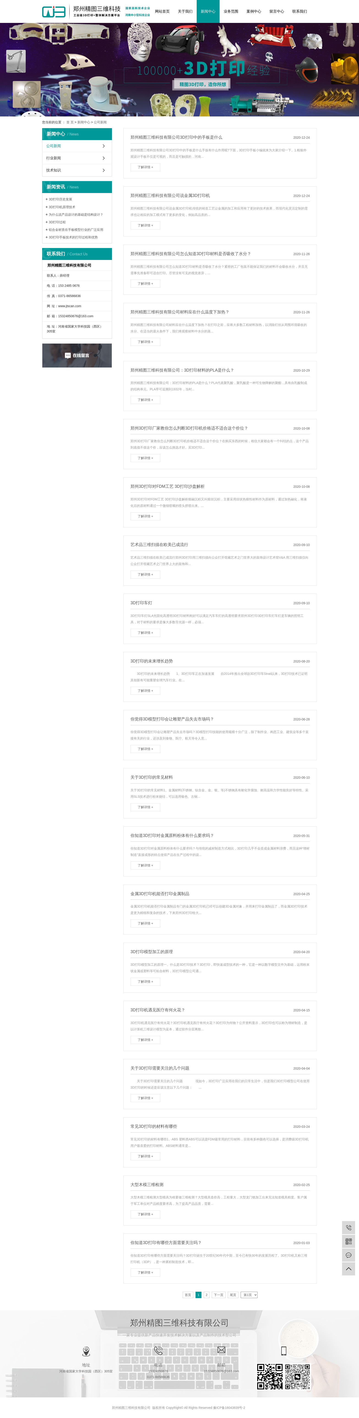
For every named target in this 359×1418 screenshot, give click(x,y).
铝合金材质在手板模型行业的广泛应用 (76, 230)
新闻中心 (208, 11)
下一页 (218, 1295)
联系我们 (299, 11)
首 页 (70, 122)
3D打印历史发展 (60, 199)
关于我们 (185, 11)
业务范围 (231, 11)
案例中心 (254, 11)
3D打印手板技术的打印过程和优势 (73, 237)
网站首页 (162, 11)
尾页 (233, 1295)
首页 (188, 1295)
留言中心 (276, 11)
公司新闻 (100, 122)
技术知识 (53, 170)
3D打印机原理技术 (62, 207)
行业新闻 (53, 158)
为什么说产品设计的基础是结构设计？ (76, 214)
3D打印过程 (57, 222)
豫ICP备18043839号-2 (229, 1408)
